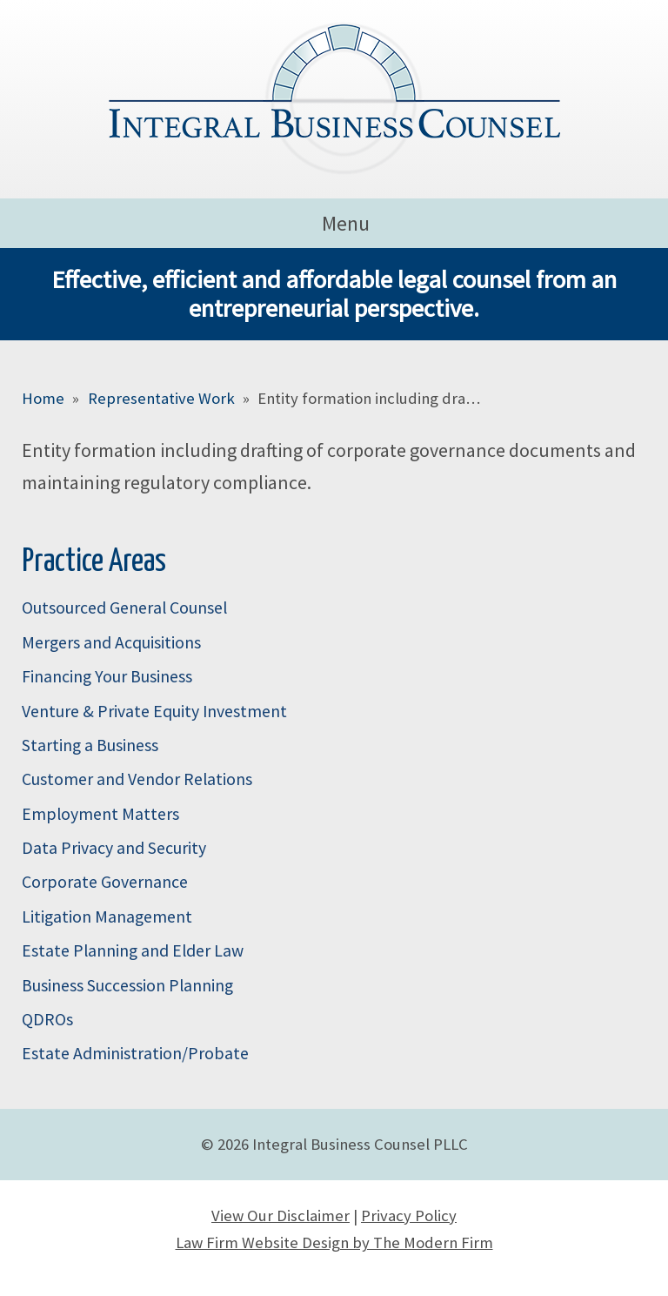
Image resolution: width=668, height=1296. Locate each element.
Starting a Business (90, 745)
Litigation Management (107, 916)
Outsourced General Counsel (124, 607)
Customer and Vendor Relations (137, 779)
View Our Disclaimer (280, 1215)
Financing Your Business (107, 676)
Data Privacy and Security (114, 847)
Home (43, 398)
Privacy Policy (409, 1215)
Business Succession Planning (127, 985)
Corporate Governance (105, 881)
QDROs (47, 1019)
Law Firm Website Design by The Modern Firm (334, 1242)
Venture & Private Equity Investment (154, 711)
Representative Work (161, 398)
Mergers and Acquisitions (111, 642)
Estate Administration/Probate (135, 1053)
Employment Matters (100, 813)
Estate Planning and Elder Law (133, 950)
